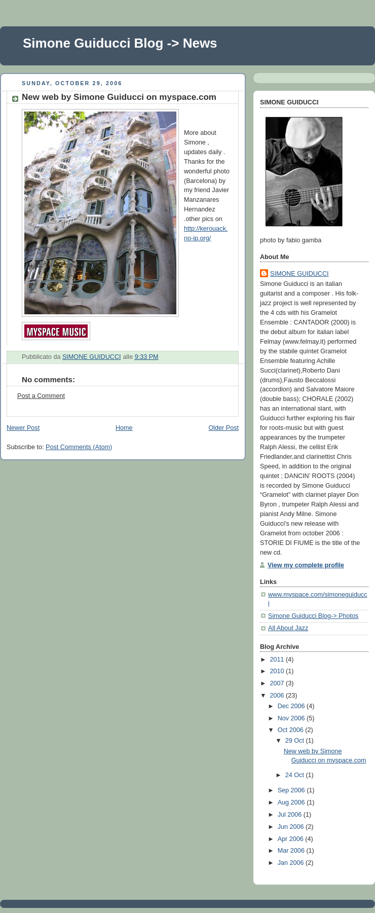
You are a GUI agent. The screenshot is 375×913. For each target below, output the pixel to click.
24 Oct (295, 775)
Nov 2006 (292, 718)
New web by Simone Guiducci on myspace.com (119, 97)
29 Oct (295, 740)
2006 (278, 695)
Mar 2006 (292, 850)
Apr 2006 (292, 839)
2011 (278, 659)
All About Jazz (288, 628)
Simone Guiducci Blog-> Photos (313, 615)
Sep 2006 (292, 790)
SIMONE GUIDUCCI (299, 273)
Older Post (223, 427)
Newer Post (23, 427)
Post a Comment (41, 395)
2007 (278, 683)
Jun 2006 (292, 826)
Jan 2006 (292, 862)
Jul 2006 (291, 814)
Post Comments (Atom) (79, 447)
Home (124, 427)
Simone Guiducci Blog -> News (120, 43)
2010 (278, 671)
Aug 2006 (292, 802)
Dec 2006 (292, 706)
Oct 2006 (292, 730)
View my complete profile (306, 565)
